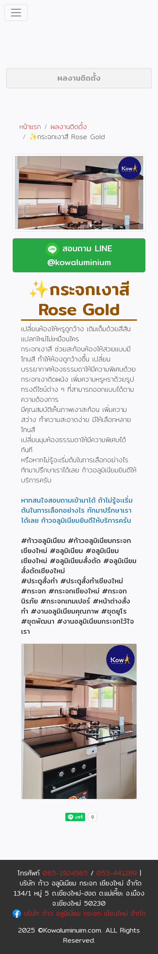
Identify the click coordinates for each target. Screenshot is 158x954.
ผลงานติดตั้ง (79, 78)
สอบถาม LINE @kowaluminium (79, 255)
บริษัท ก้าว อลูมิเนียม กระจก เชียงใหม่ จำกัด (79, 913)
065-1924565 (65, 873)
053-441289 (116, 873)
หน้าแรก (30, 127)
